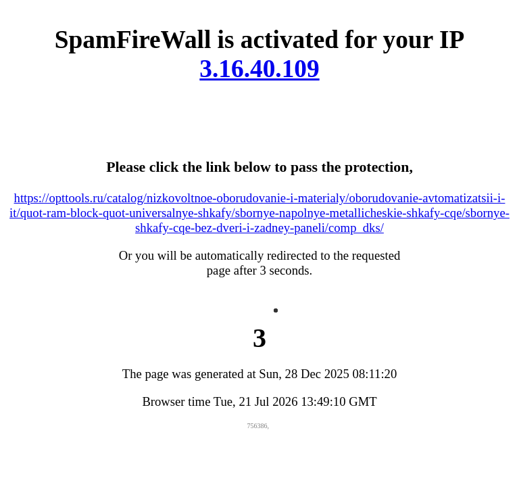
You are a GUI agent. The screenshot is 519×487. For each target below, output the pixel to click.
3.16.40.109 (259, 69)
